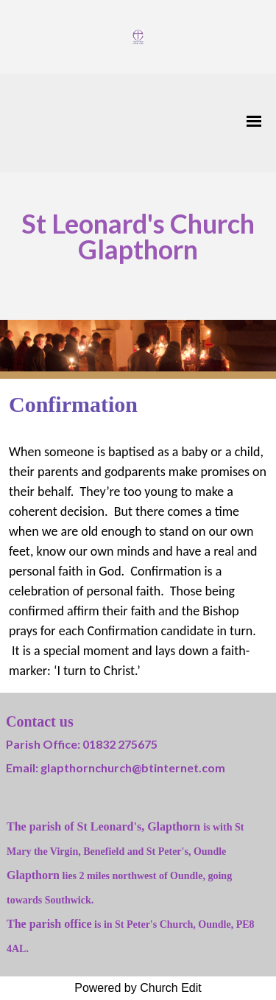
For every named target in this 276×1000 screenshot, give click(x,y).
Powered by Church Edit (138, 988)
